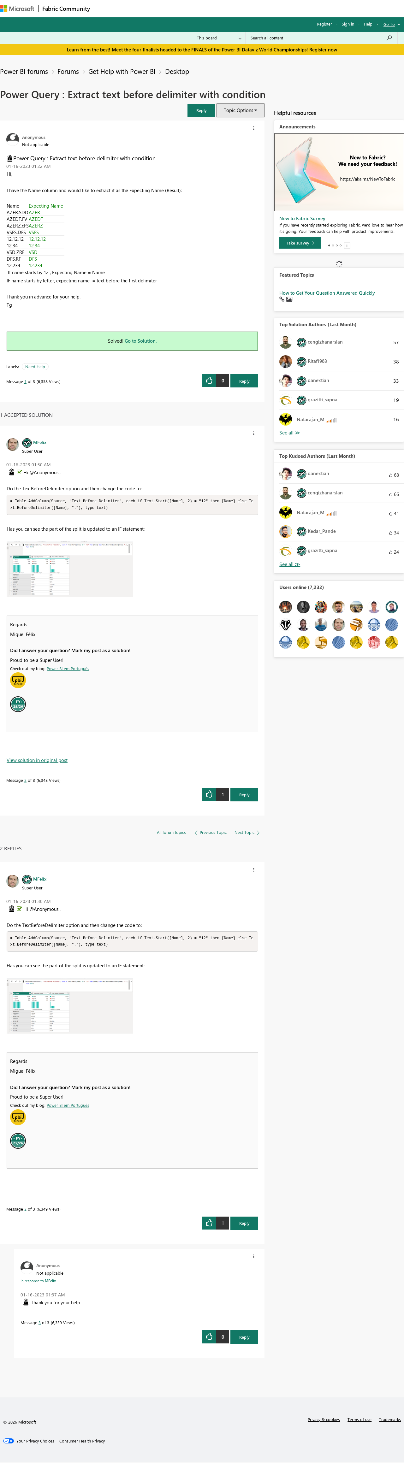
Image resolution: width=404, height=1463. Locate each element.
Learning (239, 8)
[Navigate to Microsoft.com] (17, 8)
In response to (38, 1281)
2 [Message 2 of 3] (25, 780)
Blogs (214, 8)
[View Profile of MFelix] (39, 442)
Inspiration (132, 8)
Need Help (35, 366)
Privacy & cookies (324, 1420)
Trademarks (390, 1420)
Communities (186, 8)
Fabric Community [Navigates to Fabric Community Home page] (66, 8)
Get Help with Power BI (122, 71)
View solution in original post (37, 761)
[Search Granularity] (219, 38)
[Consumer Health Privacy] (82, 1442)
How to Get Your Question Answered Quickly (327, 293)
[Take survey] (300, 243)
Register (324, 24)
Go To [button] (389, 24)
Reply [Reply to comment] (244, 795)
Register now (323, 49)
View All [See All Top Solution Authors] (289, 432)
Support (265, 8)
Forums (104, 8)
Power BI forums (24, 71)
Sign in (348, 24)
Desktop (177, 71)
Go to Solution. (141, 341)
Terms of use (359, 1420)
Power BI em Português (68, 669)
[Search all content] (321, 38)
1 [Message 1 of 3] (25, 381)
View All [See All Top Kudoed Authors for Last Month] (289, 564)
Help (368, 24)
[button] (201, 110)
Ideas (158, 8)
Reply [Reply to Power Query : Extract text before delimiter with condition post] (244, 381)
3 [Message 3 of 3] (40, 1323)
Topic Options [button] (238, 110)
